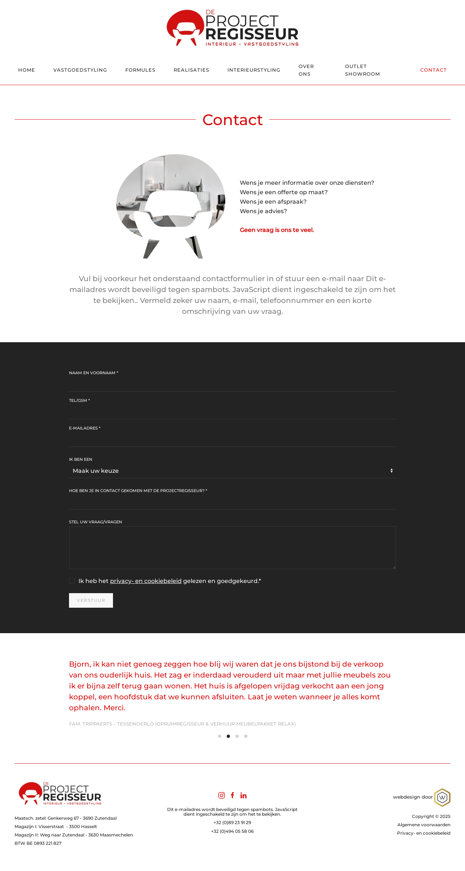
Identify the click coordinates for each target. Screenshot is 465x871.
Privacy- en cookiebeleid (423, 833)
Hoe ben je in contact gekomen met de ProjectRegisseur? (138, 490)
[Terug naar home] (232, 28)
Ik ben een (80, 459)
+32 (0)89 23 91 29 (232, 822)
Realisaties (191, 70)
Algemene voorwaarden (423, 824)
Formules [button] (140, 70)
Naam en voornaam (93, 372)
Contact (433, 70)
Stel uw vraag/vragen (95, 521)
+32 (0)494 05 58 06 (232, 831)
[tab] (219, 736)
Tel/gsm (79, 400)
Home (26, 70)
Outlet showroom (362, 70)
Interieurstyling (253, 70)
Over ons (306, 70)
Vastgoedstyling (80, 70)
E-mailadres (84, 428)
